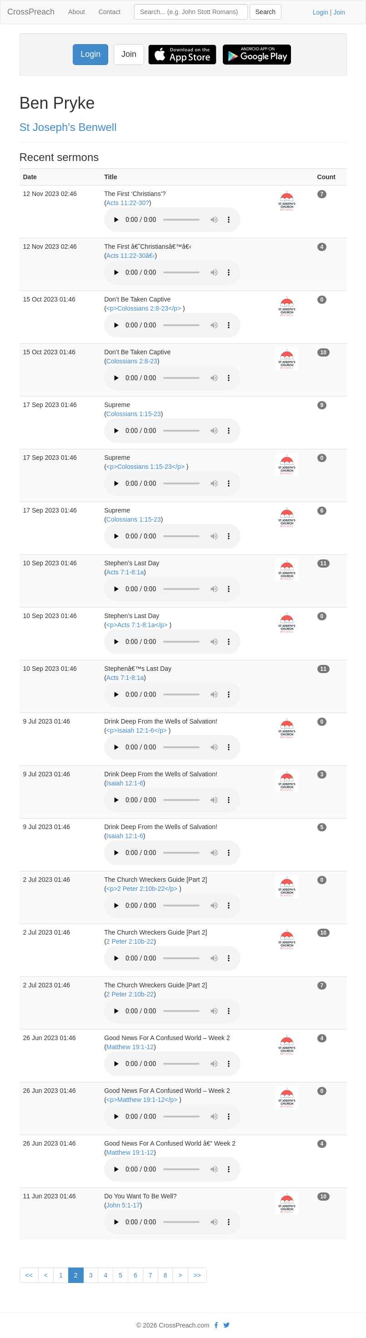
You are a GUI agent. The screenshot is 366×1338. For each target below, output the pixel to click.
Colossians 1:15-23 (133, 413)
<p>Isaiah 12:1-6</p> (137, 730)
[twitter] (226, 1325)
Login (320, 12)
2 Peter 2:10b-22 (130, 941)
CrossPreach (31, 11)
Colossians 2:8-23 (131, 361)
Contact (109, 11)
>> (197, 1275)
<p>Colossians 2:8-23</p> (144, 308)
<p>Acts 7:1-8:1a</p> (138, 625)
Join (339, 12)
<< (29, 1275)
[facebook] (216, 1325)
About (76, 11)
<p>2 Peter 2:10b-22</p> (142, 888)
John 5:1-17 (123, 1205)
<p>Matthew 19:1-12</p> (142, 1099)
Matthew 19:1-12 (130, 1047)
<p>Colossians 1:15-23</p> (146, 466)
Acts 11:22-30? (127, 202)
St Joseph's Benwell (68, 127)
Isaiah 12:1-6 (124, 783)
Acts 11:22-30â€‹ (130, 255)
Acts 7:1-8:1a (125, 572)
